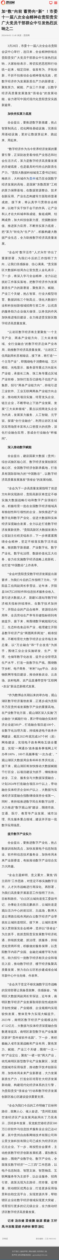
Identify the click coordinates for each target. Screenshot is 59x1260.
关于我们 (15, 1251)
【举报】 (5, 1239)
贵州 (32, 178)
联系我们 (40, 1251)
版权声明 (24, 1251)
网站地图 (32, 1251)
